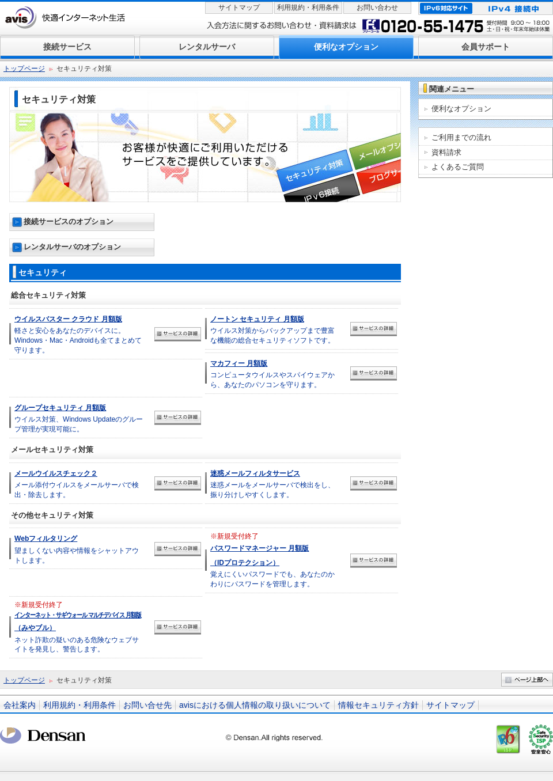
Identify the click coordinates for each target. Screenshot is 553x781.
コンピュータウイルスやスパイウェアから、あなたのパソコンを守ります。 (272, 374)
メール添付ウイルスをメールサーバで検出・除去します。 (76, 484)
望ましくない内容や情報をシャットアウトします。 (76, 549)
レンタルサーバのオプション (72, 246)
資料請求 (446, 152)
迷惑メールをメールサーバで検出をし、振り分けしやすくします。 (272, 484)
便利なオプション (461, 108)
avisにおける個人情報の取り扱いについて (255, 705)
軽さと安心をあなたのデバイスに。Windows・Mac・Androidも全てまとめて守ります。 (78, 334)
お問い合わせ (377, 7)
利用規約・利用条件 (308, 7)
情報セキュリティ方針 (378, 705)
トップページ (24, 69)
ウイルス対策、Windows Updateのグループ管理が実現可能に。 (78, 418)
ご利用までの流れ (461, 137)
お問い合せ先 (147, 705)
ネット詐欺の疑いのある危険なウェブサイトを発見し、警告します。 (77, 627)
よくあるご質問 (457, 166)
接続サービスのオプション (68, 221)
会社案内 (19, 705)
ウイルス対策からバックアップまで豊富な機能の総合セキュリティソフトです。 (272, 329)
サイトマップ (239, 7)
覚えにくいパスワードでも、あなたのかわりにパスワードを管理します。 (272, 559)
